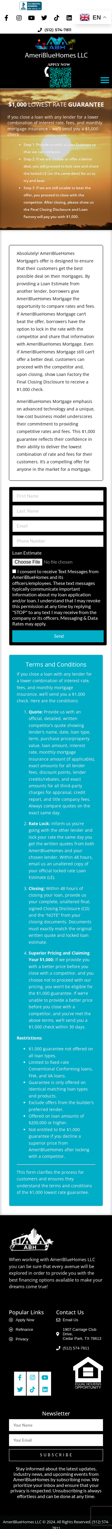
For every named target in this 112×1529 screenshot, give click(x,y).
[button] (105, 80)
